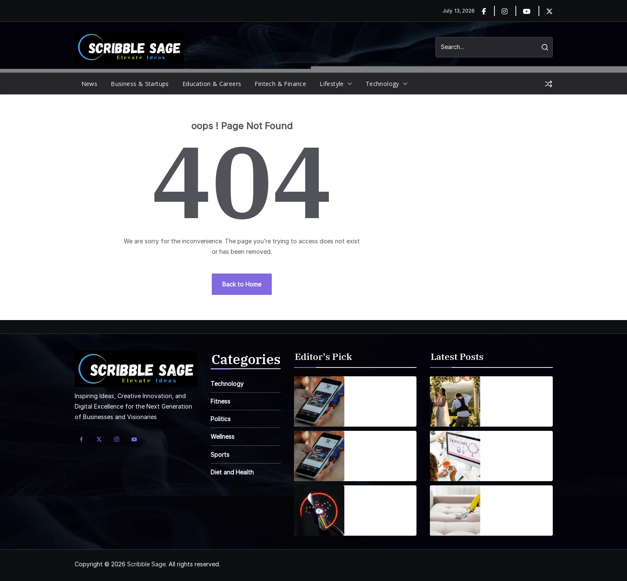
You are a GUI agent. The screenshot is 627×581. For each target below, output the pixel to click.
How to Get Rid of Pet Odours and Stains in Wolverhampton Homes (514, 505)
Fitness (220, 401)
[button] (348, 84)
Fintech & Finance (280, 84)
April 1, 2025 (367, 413)
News (89, 84)
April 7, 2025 (368, 522)
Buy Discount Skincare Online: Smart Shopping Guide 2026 (513, 451)
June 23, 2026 (506, 413)
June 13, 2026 (506, 522)
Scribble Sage (146, 564)
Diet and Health (232, 472)
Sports (220, 454)
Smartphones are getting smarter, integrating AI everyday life (378, 396)
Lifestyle (332, 84)
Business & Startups (140, 84)
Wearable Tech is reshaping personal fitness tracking (382, 505)
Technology (382, 84)
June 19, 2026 (506, 467)
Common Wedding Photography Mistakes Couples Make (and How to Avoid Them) (516, 396)
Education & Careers (212, 84)
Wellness (222, 436)
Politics (221, 418)
